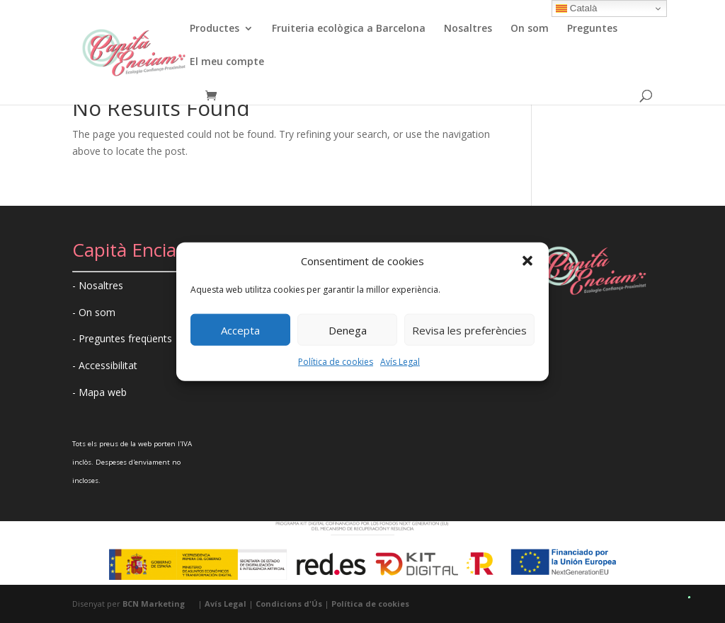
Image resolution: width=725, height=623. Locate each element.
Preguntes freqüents (125, 338)
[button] (527, 261)
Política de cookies (335, 362)
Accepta (240, 330)
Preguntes (592, 29)
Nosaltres (468, 29)
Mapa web (103, 392)
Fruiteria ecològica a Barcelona (349, 29)
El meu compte (227, 62)
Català (576, 8)
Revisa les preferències (469, 330)
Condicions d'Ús (289, 603)
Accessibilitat (108, 365)
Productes (214, 29)
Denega (348, 330)
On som (529, 29)
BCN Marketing (153, 603)
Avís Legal (400, 362)
